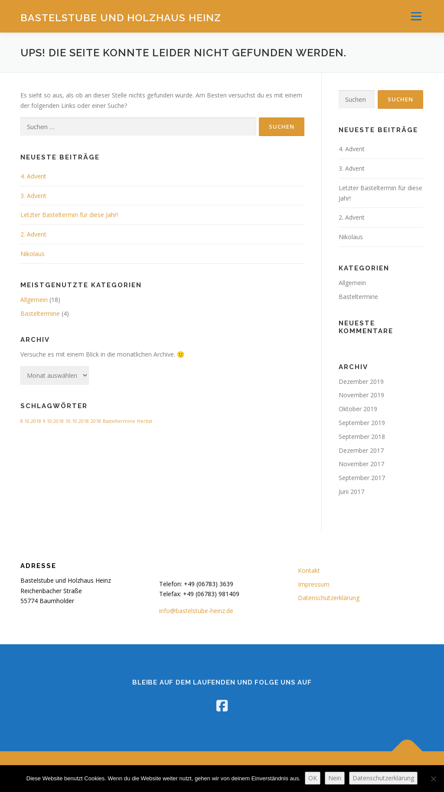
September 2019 (362, 423)
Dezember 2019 (361, 381)
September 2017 (362, 478)
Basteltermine (40, 313)
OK (312, 778)
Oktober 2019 (358, 409)
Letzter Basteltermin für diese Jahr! (69, 215)
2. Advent (33, 234)
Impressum (314, 584)
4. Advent (33, 176)
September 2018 (362, 436)
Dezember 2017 (361, 450)
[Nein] (433, 778)
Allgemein (34, 299)
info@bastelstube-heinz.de (196, 611)
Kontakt (309, 570)
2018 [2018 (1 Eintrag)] (96, 421)
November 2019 (361, 395)
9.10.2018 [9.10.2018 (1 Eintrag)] (53, 421)
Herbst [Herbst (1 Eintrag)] (144, 421)
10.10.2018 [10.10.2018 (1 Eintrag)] (77, 421)
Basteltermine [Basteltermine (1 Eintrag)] (119, 421)
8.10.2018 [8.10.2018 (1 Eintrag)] (30, 421)
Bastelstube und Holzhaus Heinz (120, 17)
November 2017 (361, 464)
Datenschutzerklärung (328, 598)
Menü (416, 16)
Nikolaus (32, 254)
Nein (334, 778)
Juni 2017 (351, 491)
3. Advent (33, 196)
